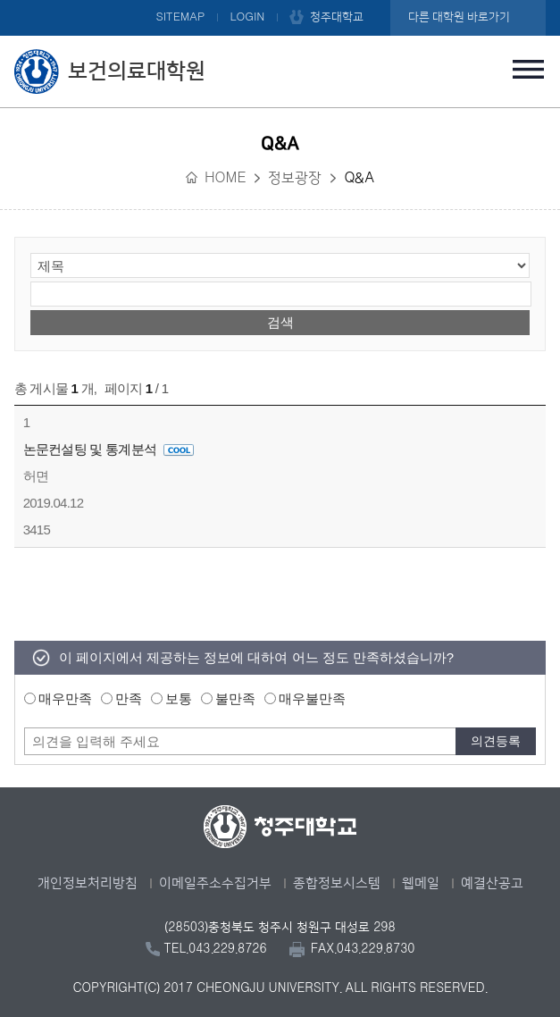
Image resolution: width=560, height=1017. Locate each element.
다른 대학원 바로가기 (459, 17)
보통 (178, 698)
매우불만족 (312, 698)
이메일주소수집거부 (215, 883)
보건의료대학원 (136, 71)
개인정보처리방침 (88, 883)
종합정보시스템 (336, 883)
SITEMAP (180, 17)
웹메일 (420, 883)
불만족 (235, 698)
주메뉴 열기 (528, 69)
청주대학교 (337, 17)
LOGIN (247, 17)
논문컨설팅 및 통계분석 (109, 449)
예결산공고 (492, 883)
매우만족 (65, 698)
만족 (128, 698)
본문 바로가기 (280, 1)
